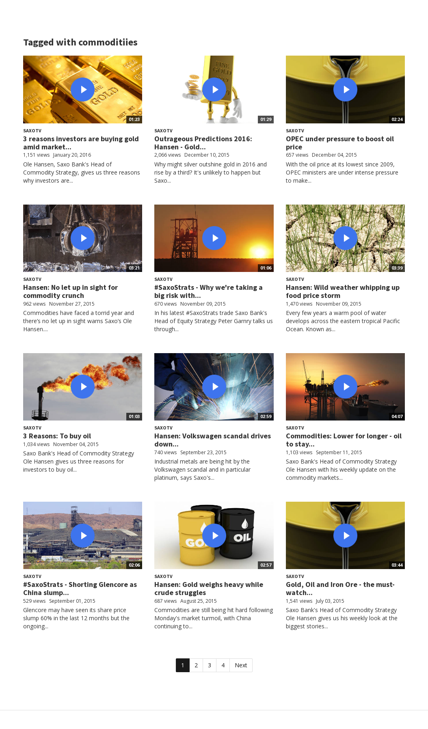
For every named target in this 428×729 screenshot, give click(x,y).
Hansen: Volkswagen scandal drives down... (212, 440)
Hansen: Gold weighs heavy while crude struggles (208, 588)
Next (241, 665)
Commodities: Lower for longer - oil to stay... (344, 440)
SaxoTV (32, 130)
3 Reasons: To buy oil (57, 435)
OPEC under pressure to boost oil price (340, 142)
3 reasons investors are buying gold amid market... (81, 142)
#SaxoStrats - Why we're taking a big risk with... (208, 291)
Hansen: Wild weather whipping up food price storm (343, 291)
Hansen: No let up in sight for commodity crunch (70, 291)
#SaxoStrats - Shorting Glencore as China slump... (80, 588)
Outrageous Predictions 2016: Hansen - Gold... (203, 142)
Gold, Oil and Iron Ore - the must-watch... (340, 588)
